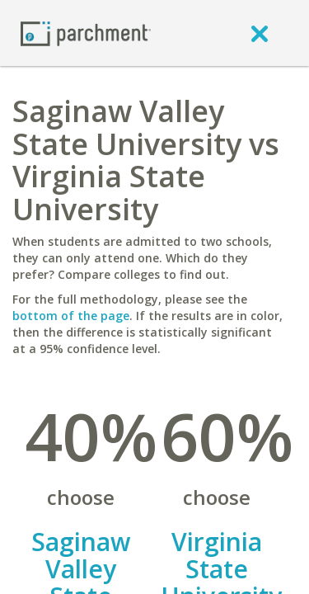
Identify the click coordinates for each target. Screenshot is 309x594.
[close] (259, 33)
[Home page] (86, 32)
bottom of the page (70, 315)
